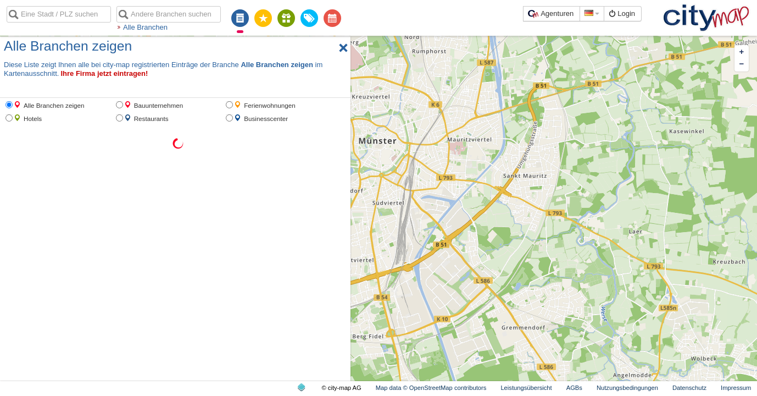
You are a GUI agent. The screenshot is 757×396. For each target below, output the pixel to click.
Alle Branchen (145, 27)
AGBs (574, 387)
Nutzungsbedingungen (627, 387)
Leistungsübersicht (526, 387)
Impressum (736, 387)
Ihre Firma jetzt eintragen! (104, 73)
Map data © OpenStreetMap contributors (431, 387)
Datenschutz (689, 387)
